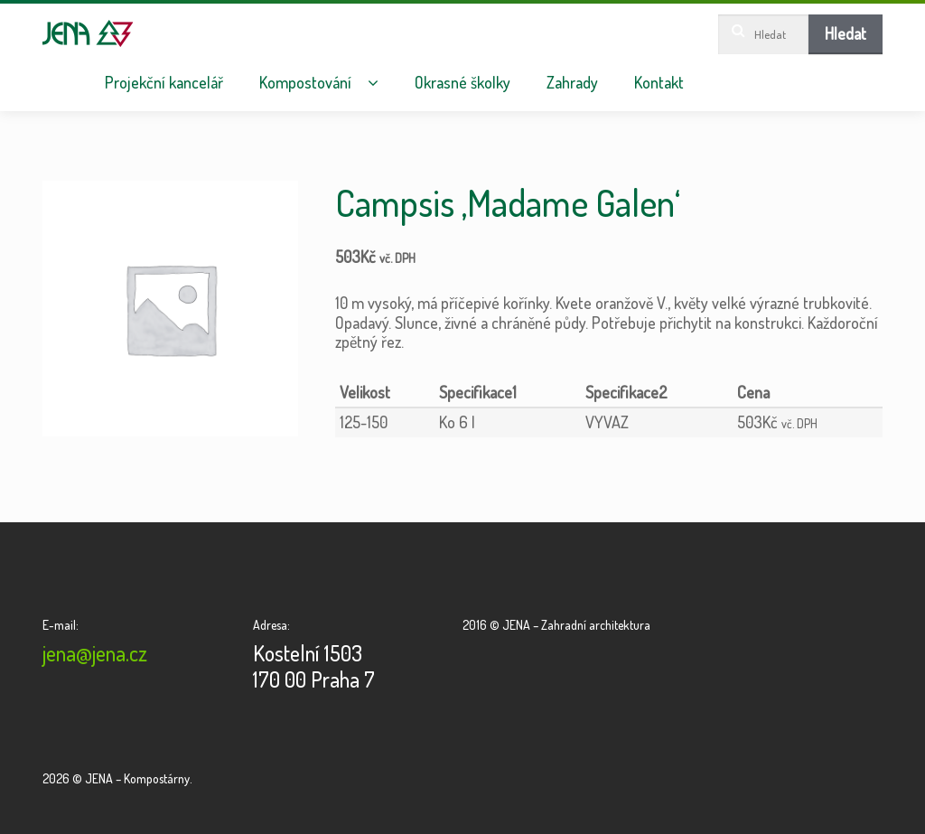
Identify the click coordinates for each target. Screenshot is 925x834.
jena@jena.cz (94, 653)
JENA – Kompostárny (88, 33)
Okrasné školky (462, 82)
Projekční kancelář (164, 82)
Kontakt (659, 82)
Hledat (845, 33)
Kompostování (305, 82)
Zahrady (572, 82)
